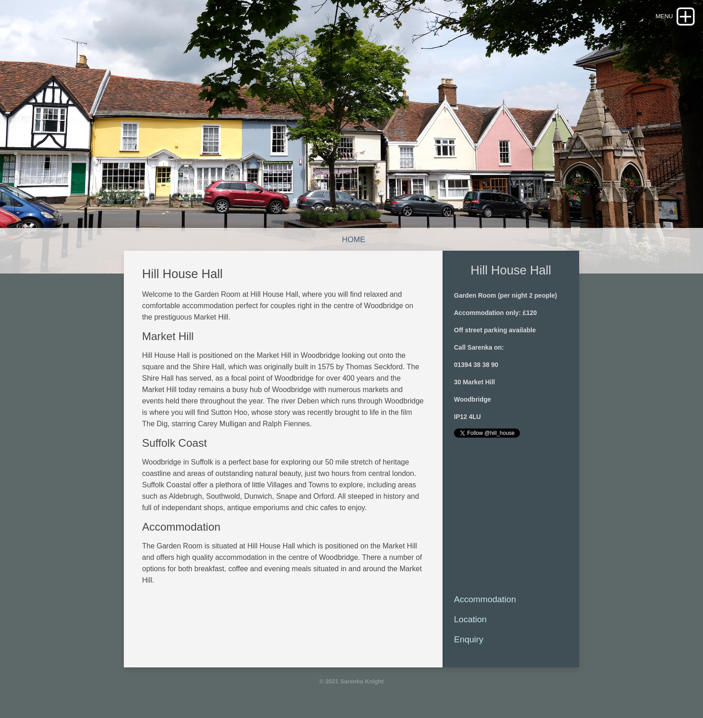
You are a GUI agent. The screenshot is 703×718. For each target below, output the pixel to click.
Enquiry (468, 639)
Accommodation (485, 599)
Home (353, 239)
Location (470, 619)
